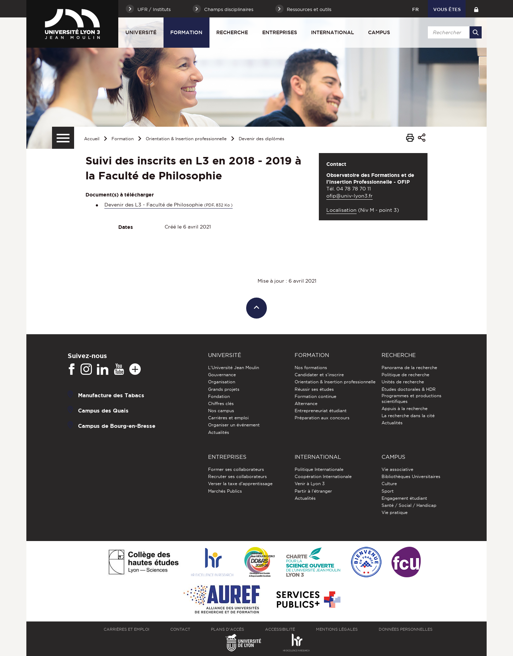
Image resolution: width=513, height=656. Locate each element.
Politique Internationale (319, 469)
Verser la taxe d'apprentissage (240, 483)
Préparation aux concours (322, 417)
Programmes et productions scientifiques (411, 398)
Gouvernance (222, 374)
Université (140, 32)
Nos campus (221, 410)
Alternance (306, 403)
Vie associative (397, 469)
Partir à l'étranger (313, 491)
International (332, 32)
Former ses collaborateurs (236, 469)
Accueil (91, 138)
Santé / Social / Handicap (409, 505)
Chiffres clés (221, 403)
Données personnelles (405, 629)
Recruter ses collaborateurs (237, 476)
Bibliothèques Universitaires (411, 476)
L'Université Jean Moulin (233, 367)
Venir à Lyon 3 (310, 483)
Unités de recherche (403, 381)
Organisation (221, 381)
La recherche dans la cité (408, 415)
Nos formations (311, 367)
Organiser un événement (234, 425)
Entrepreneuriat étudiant (321, 410)
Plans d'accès (227, 629)
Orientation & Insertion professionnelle (186, 138)
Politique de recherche (405, 374)
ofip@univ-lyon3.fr (349, 196)
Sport (388, 491)
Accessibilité (280, 629)
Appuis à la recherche (405, 408)
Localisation (341, 210)
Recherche (232, 32)
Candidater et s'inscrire (319, 374)
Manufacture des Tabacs (111, 395)
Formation (186, 32)
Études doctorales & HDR (409, 389)
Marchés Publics (225, 491)
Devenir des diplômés (261, 138)
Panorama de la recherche (409, 367)
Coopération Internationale (323, 476)
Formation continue (315, 396)
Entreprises (279, 32)
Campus (379, 32)
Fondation (219, 396)
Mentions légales (337, 629)
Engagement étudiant (404, 498)
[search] (453, 32)
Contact (180, 629)
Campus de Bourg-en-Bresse (116, 426)
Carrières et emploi (228, 417)
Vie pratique (395, 512)
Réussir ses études (314, 389)
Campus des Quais (103, 411)
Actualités (218, 432)
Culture (389, 483)
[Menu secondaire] (63, 138)
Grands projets (223, 389)
